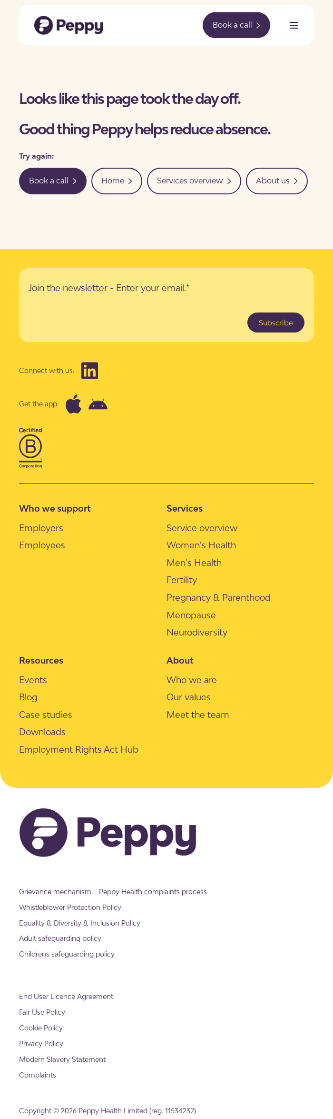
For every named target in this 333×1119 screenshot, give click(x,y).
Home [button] (116, 180)
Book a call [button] (236, 25)
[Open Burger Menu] (294, 25)
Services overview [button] (194, 180)
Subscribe (276, 322)
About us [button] (277, 180)
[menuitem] (41, 527)
